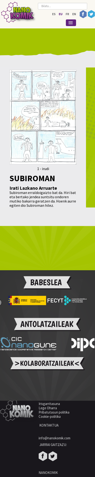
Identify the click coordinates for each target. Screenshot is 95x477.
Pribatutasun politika (54, 412)
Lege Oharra (48, 408)
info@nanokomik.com (54, 438)
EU (61, 14)
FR (68, 14)
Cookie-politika (50, 416)
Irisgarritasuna (49, 403)
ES (54, 14)
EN (74, 14)
